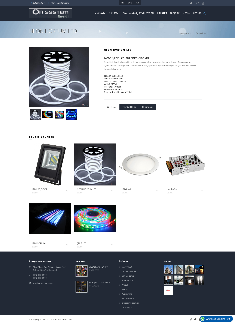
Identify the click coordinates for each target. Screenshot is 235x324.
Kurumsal (114, 13)
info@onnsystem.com (42, 283)
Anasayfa (100, 13)
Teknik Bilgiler (129, 106)
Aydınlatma (126, 293)
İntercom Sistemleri (130, 302)
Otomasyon (126, 307)
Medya (186, 13)
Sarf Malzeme (127, 298)
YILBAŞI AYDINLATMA (98, 266)
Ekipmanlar (147, 106)
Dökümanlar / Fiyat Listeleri (138, 13)
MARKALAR (126, 266)
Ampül (124, 284)
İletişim (197, 13)
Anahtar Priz (127, 280)
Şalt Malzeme (127, 275)
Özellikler (111, 107)
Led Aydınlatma (199, 33)
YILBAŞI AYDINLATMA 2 (99, 282)
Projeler (175, 13)
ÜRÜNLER (162, 13)
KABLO (124, 289)
